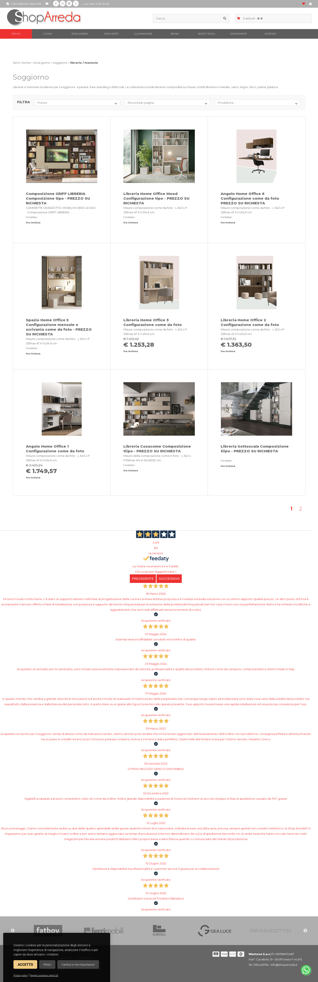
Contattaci (31, 217)
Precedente (143, 578)
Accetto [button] (25, 965)
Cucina (47, 33)
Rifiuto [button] (47, 964)
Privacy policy (20, 975)
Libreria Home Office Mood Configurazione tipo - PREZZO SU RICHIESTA (156, 198)
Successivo (169, 578)
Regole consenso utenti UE (44, 975)
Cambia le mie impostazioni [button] (78, 964)
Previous (12, 931)
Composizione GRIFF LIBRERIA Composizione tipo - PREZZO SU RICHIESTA (58, 198)
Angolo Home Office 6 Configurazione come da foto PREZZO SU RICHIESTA (250, 198)
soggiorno (60, 62)
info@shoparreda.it (284, 964)
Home (26, 62)
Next (305, 931)
